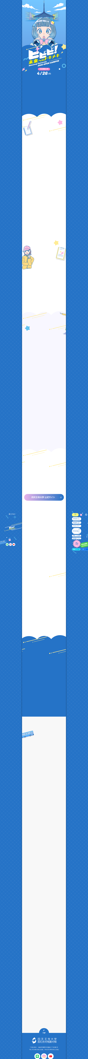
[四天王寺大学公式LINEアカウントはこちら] (7, 544)
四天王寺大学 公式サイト (43, 497)
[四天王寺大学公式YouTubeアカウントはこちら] (13, 544)
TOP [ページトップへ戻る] (44, 1033)
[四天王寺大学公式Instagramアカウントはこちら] (10, 544)
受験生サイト (75, 549)
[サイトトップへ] (44, 1040)
